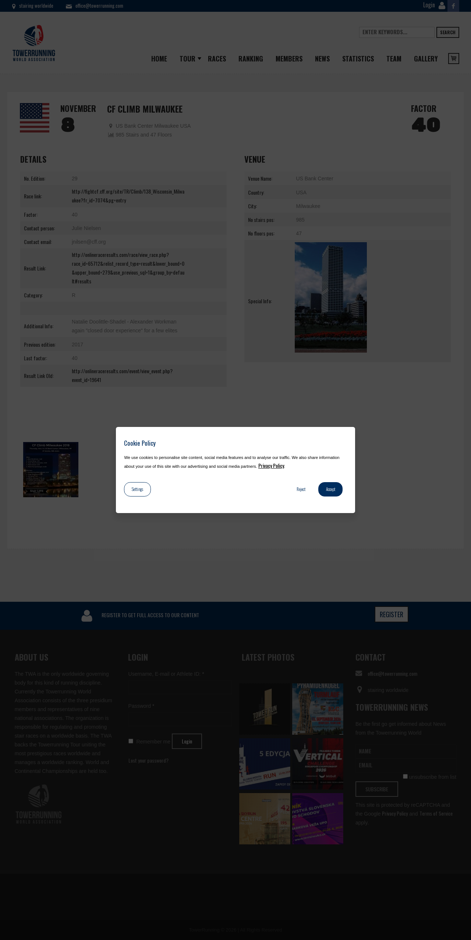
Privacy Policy (271, 465)
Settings (137, 489)
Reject (301, 489)
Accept (330, 489)
